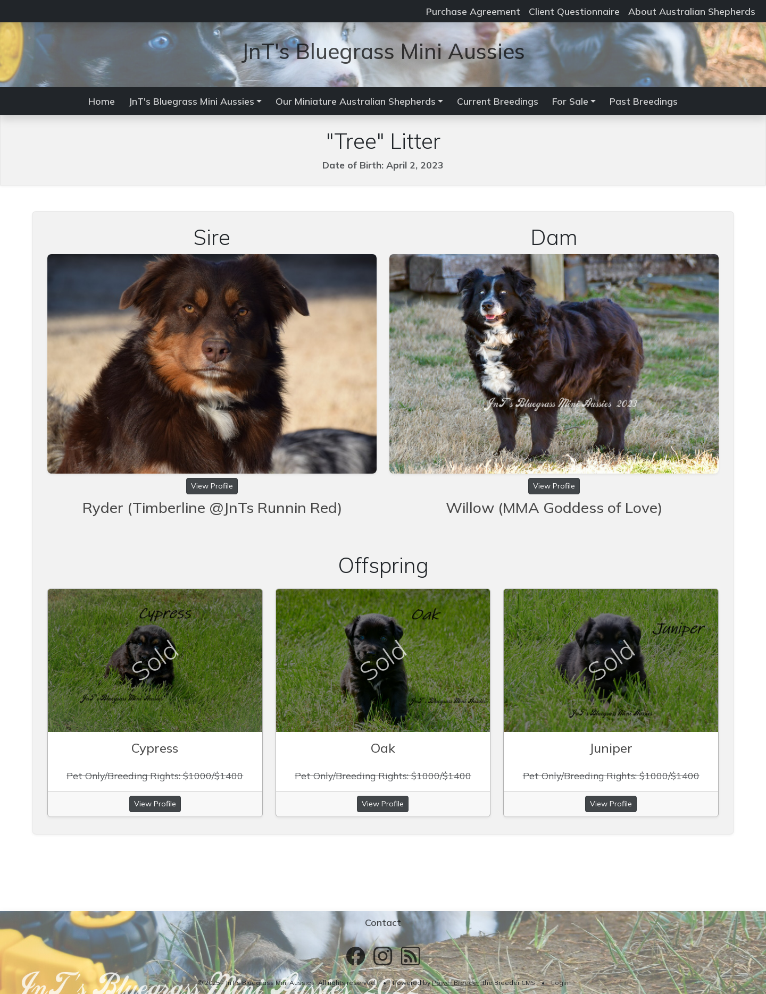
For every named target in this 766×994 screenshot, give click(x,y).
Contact (383, 922)
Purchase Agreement (473, 11)
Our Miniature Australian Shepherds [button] (356, 101)
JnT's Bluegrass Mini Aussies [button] (191, 101)
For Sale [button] (570, 101)
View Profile (212, 486)
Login (560, 983)
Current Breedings (497, 101)
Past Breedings (644, 101)
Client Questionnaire (574, 11)
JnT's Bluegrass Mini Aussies (383, 51)
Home (101, 101)
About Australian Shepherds (691, 11)
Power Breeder (455, 983)
